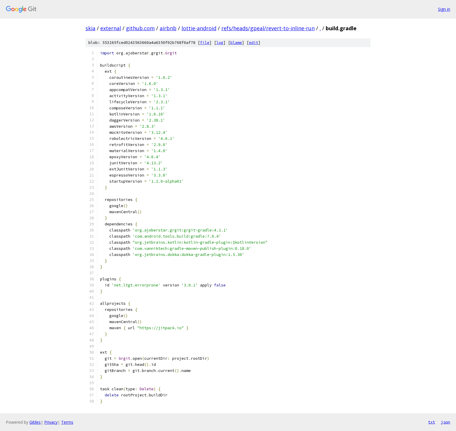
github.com (140, 28)
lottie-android (198, 28)
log (219, 42)
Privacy (51, 422)
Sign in (444, 9)
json (445, 422)
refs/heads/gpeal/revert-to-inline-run (268, 28)
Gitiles (35, 422)
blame (236, 42)
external (110, 28)
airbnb (168, 28)
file (204, 42)
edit (253, 42)
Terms (67, 422)
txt (431, 422)
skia (90, 28)
